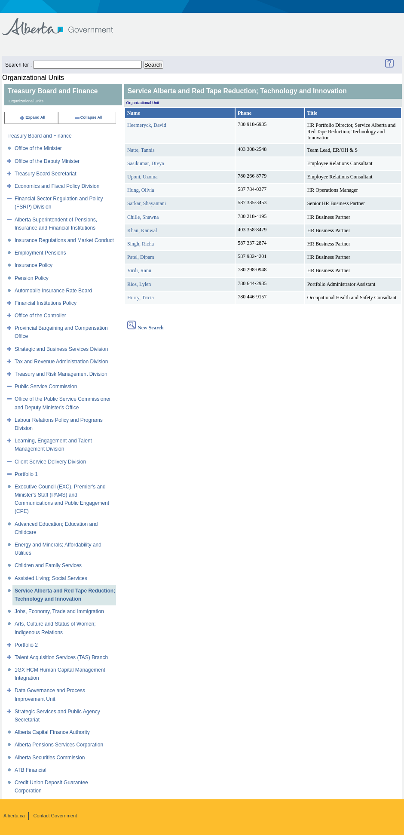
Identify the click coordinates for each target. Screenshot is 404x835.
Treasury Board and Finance (39, 136)
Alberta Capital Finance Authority (52, 732)
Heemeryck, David (146, 125)
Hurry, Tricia (140, 298)
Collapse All (88, 117)
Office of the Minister (38, 148)
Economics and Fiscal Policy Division (57, 186)
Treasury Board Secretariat (46, 174)
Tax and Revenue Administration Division (61, 362)
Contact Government (55, 815)
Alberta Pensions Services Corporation (59, 745)
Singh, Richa (140, 244)
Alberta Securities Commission (50, 758)
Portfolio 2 (26, 645)
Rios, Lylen (139, 284)
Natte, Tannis (141, 150)
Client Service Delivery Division (50, 462)
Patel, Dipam (140, 257)
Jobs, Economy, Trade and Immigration (59, 611)
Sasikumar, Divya (145, 163)
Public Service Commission (46, 387)
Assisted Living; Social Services (51, 578)
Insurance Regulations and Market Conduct (64, 240)
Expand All (32, 117)
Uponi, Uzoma (142, 177)
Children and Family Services (48, 565)
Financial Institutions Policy (46, 303)
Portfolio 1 (26, 474)
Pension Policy (32, 278)
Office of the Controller (40, 316)
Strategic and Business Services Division (61, 349)
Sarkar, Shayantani (146, 203)
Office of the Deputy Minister (47, 161)
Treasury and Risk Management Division (61, 374)
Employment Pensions (40, 253)
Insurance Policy (33, 265)
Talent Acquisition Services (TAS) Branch (61, 657)
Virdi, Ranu (139, 270)
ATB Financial (30, 770)
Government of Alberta (64, 22)
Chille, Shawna (143, 217)
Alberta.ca (14, 815)
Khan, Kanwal (142, 230)
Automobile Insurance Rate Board (53, 291)
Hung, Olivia (140, 190)
